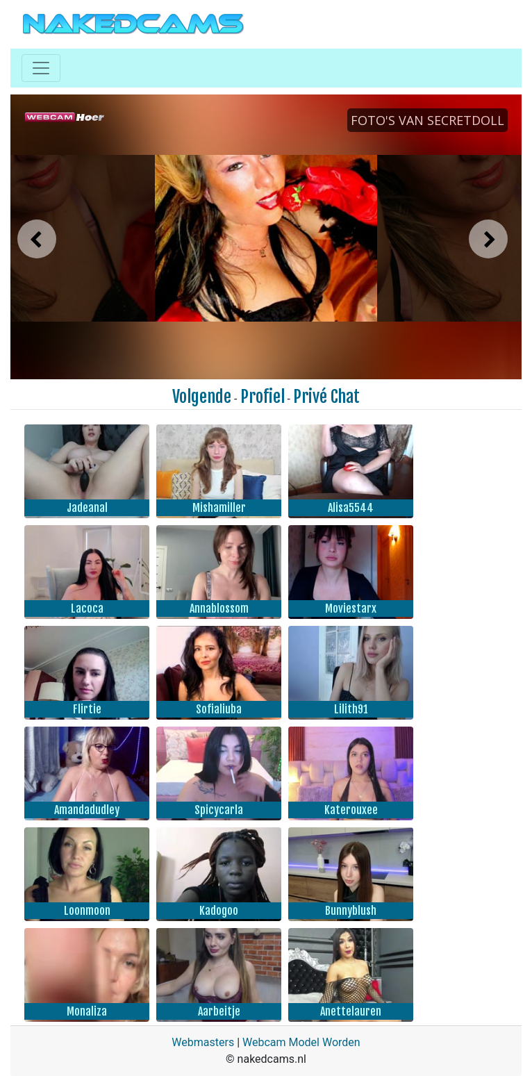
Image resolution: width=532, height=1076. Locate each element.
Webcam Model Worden (301, 1042)
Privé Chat (326, 396)
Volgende (201, 396)
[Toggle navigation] (41, 68)
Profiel (262, 396)
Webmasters (203, 1042)
